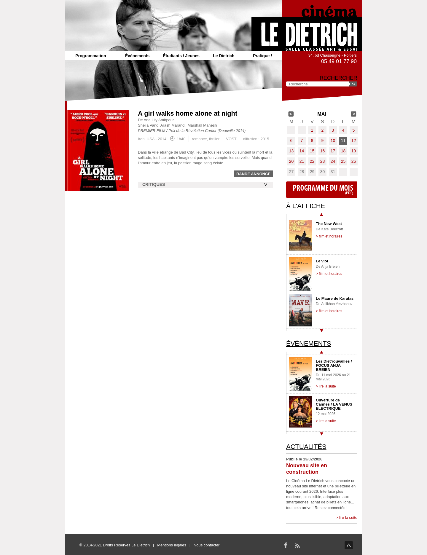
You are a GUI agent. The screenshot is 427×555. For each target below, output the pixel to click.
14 (301, 151)
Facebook (286, 545)
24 (333, 161)
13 (291, 151)
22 (312, 161)
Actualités (306, 446)
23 (322, 161)
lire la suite (348, 517)
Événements (137, 55)
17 (333, 151)
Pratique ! (262, 55)
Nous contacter (206, 545)
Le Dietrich (223, 55)
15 (312, 151)
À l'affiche (305, 206)
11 (343, 140)
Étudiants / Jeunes (181, 55)
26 (353, 161)
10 (333, 140)
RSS (297, 545)
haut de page (349, 545)
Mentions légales (171, 545)
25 (343, 161)
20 (291, 161)
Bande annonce (253, 174)
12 (353, 140)
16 (322, 151)
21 (301, 161)
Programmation (90, 55)
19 (353, 151)
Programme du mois (321, 189)
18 (343, 151)
